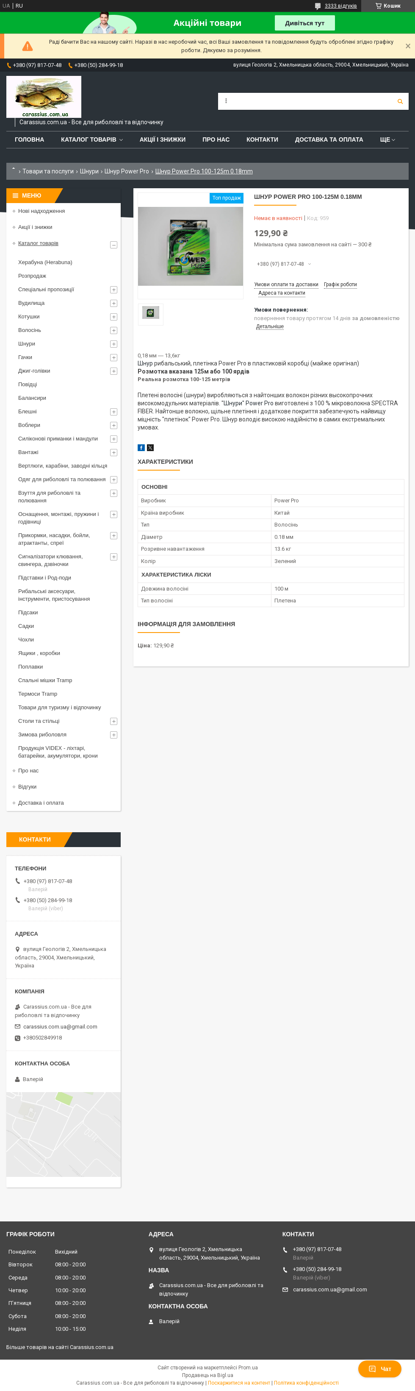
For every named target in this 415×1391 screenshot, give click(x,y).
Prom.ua (248, 1368)
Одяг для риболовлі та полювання (62, 479)
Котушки (29, 316)
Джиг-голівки (34, 371)
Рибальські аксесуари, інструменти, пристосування (54, 595)
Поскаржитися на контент (239, 1383)
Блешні (27, 411)
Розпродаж (32, 276)
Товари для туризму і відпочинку (59, 707)
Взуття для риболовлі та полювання (49, 497)
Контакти (262, 139)
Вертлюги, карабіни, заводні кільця (62, 466)
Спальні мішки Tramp (45, 680)
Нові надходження (41, 211)
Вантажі (28, 452)
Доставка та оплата (329, 139)
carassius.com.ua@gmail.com (60, 1026)
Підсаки (28, 612)
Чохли (26, 639)
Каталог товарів (88, 139)
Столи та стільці (38, 721)
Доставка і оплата (41, 803)
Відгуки (27, 786)
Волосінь (29, 330)
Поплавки (30, 666)
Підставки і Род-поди (44, 577)
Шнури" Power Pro (249, 403)
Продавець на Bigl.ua (207, 1375)
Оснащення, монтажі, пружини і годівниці (58, 518)
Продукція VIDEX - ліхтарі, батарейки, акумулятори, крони (58, 752)
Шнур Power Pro (127, 171)
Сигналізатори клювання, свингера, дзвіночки (50, 560)
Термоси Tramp (37, 694)
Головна (29, 139)
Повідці (27, 384)
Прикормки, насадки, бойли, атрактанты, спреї (54, 539)
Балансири (32, 398)
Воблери (29, 425)
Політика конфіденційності (306, 1383)
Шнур (145, 363)
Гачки (25, 357)
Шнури (89, 171)
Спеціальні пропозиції (46, 289)
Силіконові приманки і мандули (58, 438)
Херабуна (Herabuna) (45, 262)
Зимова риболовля (42, 734)
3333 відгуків (341, 6)
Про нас (216, 139)
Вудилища (31, 303)
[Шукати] (400, 101)
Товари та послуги (48, 171)
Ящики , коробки (39, 653)
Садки (26, 626)
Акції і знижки (163, 139)
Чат (379, 1369)
